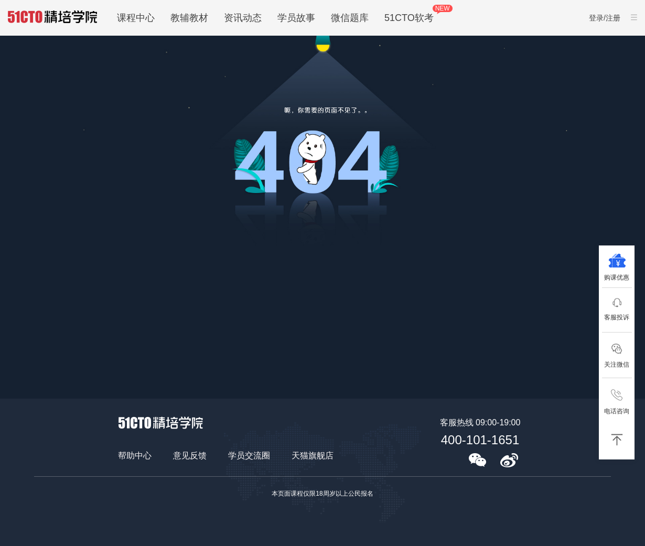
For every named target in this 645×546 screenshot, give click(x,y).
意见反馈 (190, 455)
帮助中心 (135, 455)
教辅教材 (189, 18)
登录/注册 (604, 18)
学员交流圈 (249, 455)
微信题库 (350, 18)
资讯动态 (243, 18)
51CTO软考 (409, 18)
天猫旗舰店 (313, 455)
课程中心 (136, 18)
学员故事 (296, 18)
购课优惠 (616, 277)
